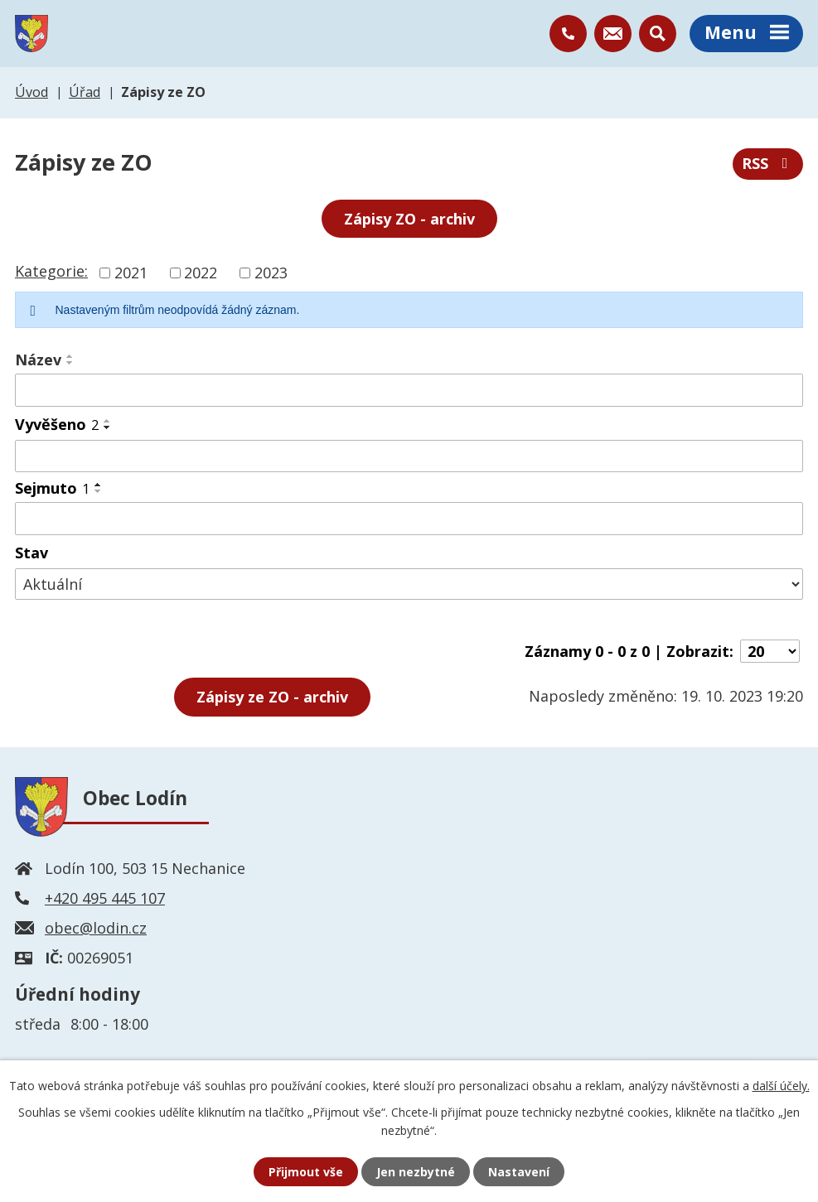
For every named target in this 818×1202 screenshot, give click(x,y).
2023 (271, 272)
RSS (768, 163)
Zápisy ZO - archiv (409, 219)
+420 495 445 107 (105, 898)
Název (38, 359)
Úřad (84, 92)
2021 (131, 272)
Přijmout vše (306, 1172)
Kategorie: (51, 271)
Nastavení (518, 1172)
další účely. (781, 1085)
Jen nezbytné (415, 1172)
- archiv (272, 697)
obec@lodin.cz (96, 928)
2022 (200, 272)
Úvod (31, 92)
